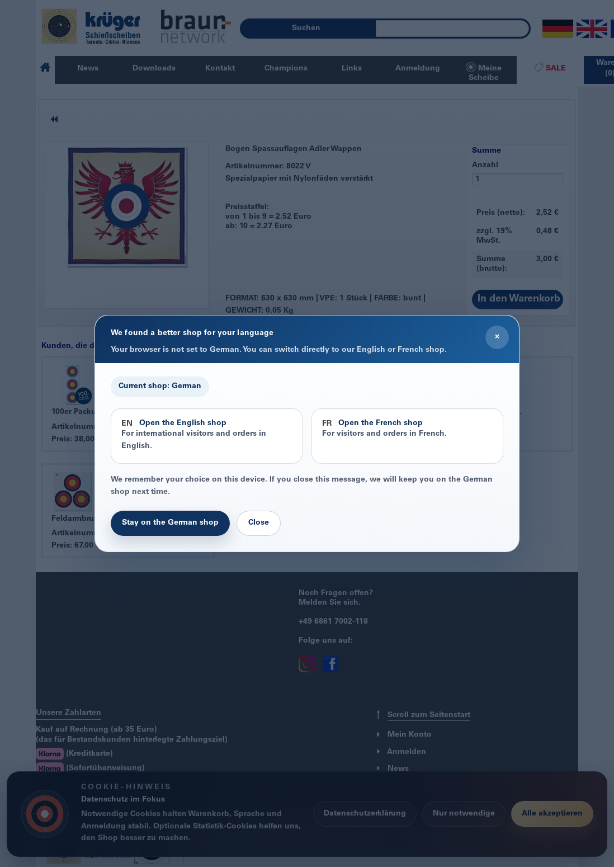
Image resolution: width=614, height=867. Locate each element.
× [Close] (497, 337)
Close (258, 523)
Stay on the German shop (170, 523)
